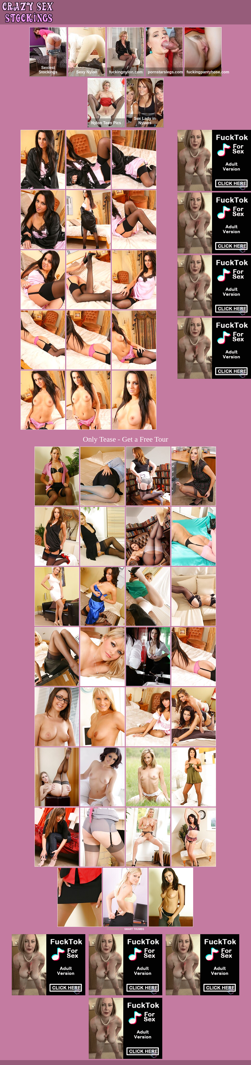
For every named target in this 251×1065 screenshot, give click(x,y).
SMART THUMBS (134, 929)
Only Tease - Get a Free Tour (125, 439)
